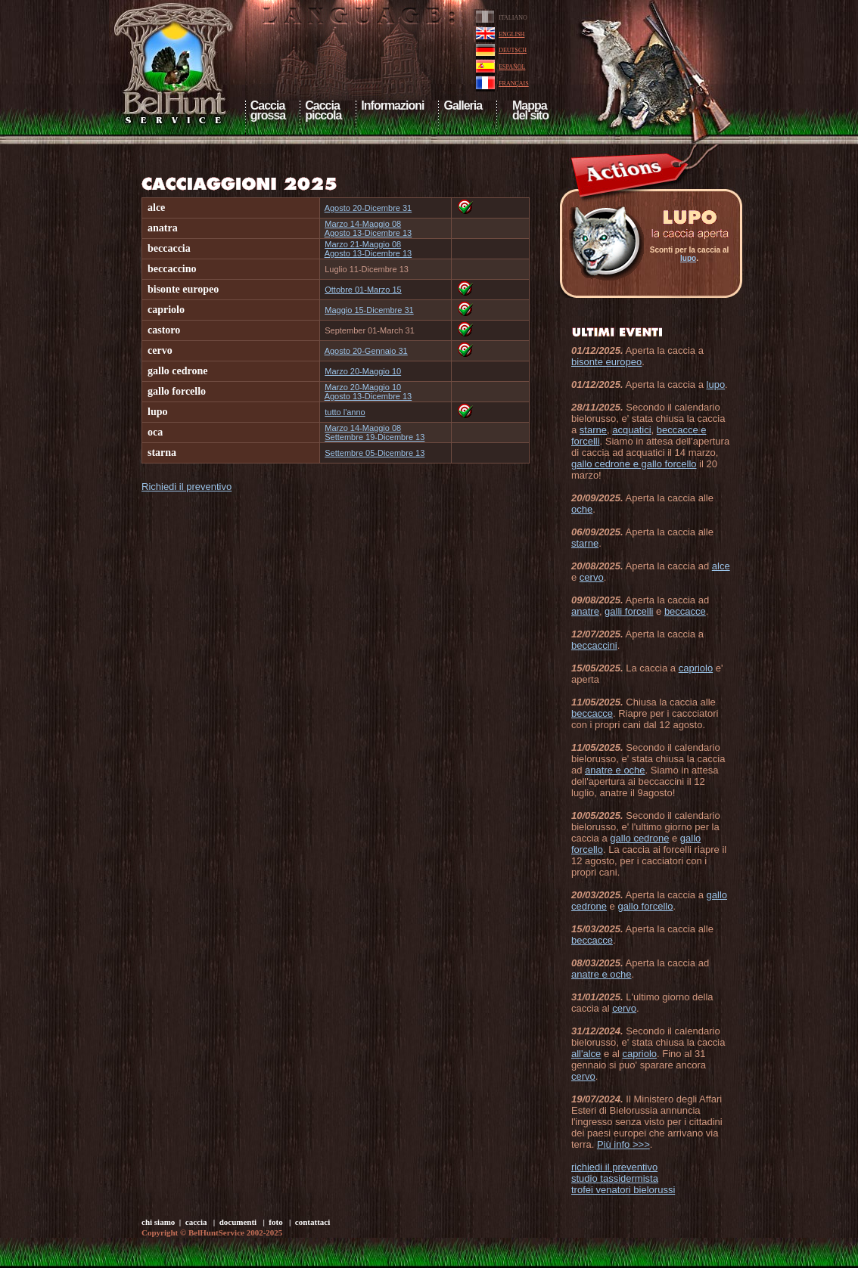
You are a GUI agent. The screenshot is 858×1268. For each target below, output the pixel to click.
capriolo (696, 668)
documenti (238, 1221)
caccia (196, 1221)
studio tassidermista (614, 1178)
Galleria (462, 105)
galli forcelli (629, 611)
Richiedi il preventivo (186, 486)
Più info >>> (623, 1144)
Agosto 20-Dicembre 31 (368, 207)
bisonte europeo (606, 361)
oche (581, 509)
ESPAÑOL (512, 67)
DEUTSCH (513, 50)
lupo (688, 258)
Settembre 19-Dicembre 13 (374, 437)
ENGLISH (511, 34)
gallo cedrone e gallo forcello (634, 464)
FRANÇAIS (514, 83)
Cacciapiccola (323, 110)
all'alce (586, 1053)
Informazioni (392, 105)
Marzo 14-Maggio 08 (363, 223)
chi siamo (158, 1221)
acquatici (631, 430)
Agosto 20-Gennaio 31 (366, 350)
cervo (592, 577)
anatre (585, 611)
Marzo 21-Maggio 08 (363, 244)
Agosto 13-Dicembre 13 (368, 232)
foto (275, 1221)
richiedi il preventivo (614, 1167)
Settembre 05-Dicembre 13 (374, 452)
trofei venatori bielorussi (623, 1189)
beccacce (685, 611)
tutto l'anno (345, 412)
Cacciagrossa (267, 110)
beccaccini (594, 645)
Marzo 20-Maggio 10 (363, 371)
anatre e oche (615, 770)
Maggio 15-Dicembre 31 (369, 310)
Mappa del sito (529, 110)
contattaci (312, 1221)
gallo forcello (645, 906)
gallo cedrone (639, 838)
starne (593, 430)
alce (721, 566)
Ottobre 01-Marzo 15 (363, 289)
